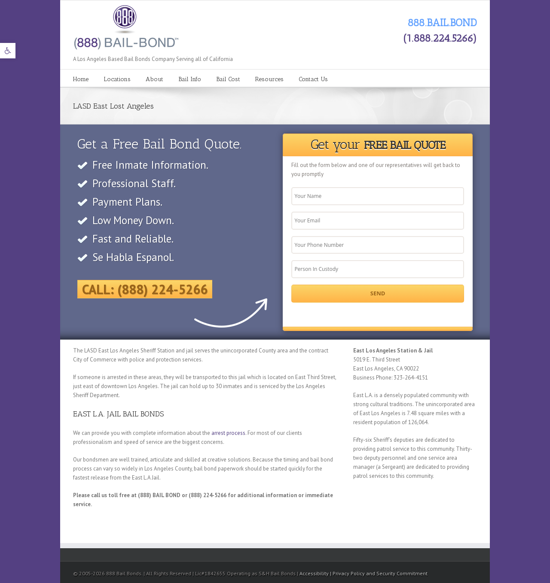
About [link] (154, 79)
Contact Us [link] (313, 79)
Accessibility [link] (314, 573)
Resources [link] (269, 79)
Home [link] (81, 79)
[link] (7, 50)
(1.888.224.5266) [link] (440, 38)
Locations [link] (117, 79)
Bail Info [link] (189, 79)
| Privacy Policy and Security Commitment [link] (379, 573)
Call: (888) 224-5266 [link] (145, 289)
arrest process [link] (228, 433)
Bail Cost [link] (228, 79)
